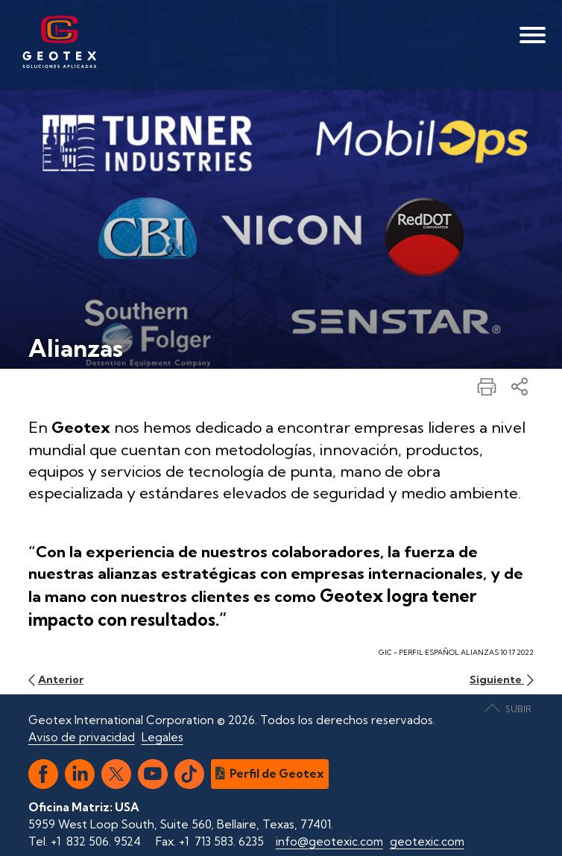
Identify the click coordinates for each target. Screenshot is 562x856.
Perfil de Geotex (270, 774)
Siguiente (502, 679)
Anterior (55, 679)
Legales (162, 737)
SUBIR (507, 708)
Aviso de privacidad (81, 737)
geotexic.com (427, 841)
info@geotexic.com (329, 841)
